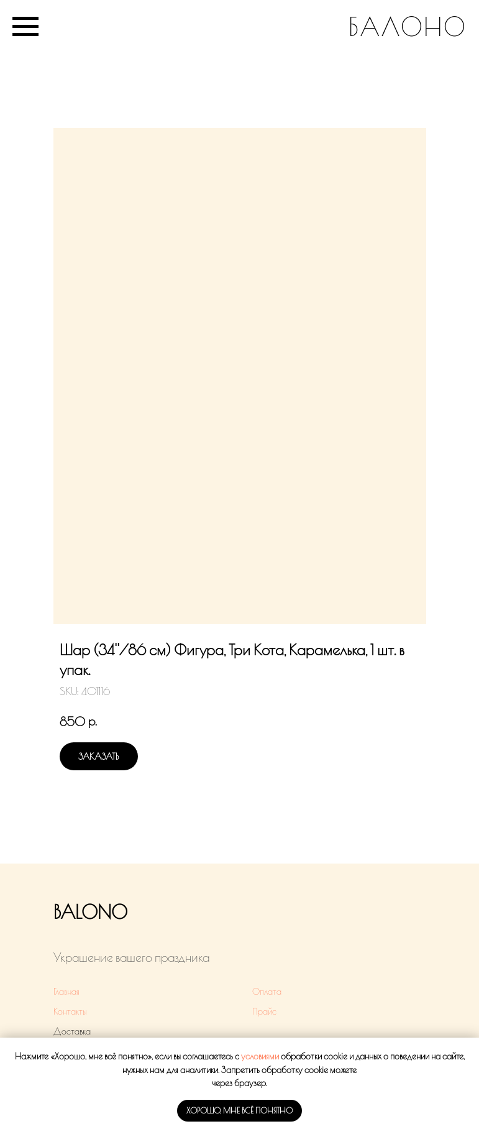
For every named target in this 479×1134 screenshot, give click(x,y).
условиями (260, 1056)
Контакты (70, 1011)
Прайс (264, 1011)
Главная (66, 992)
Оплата (266, 992)
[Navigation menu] (25, 27)
